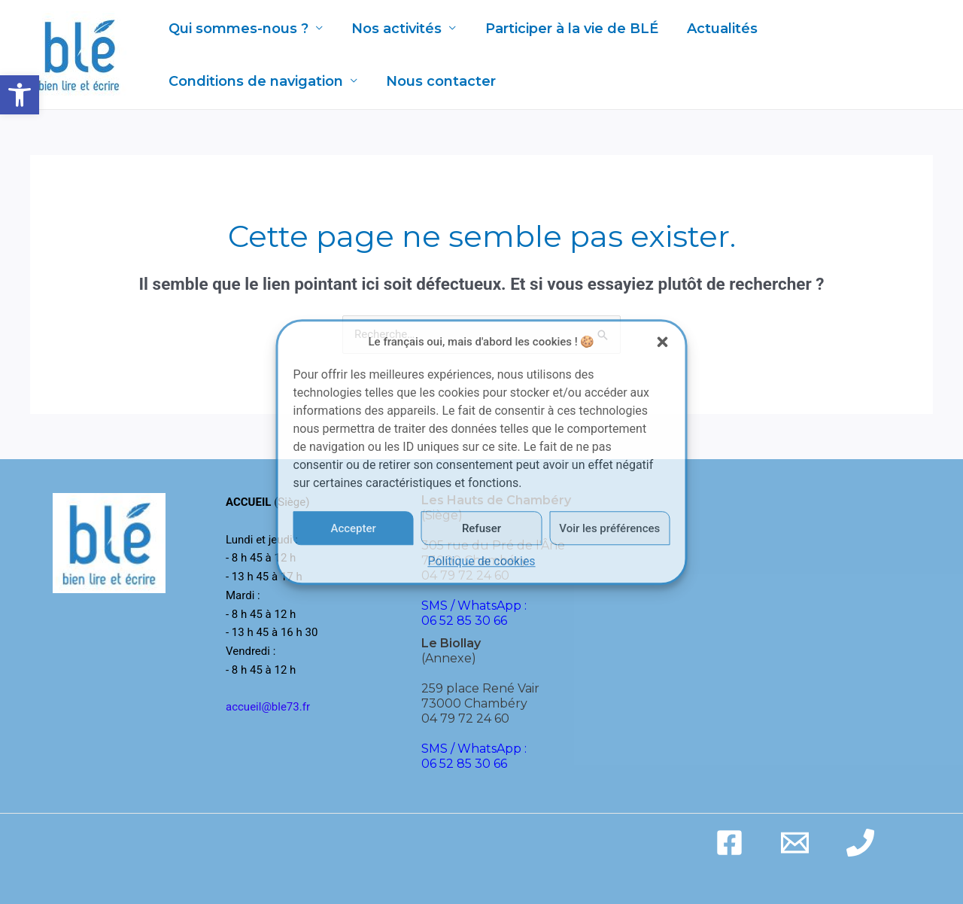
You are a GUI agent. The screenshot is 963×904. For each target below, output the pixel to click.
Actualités (716, 28)
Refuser (481, 528)
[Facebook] (729, 843)
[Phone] (860, 843)
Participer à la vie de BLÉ (567, 28)
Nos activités (394, 28)
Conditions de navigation (255, 81)
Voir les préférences (609, 528)
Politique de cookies (481, 562)
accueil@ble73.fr (268, 707)
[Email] (795, 843)
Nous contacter (439, 81)
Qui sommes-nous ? (238, 28)
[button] (19, 94)
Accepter (352, 528)
